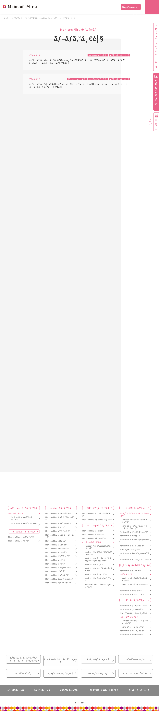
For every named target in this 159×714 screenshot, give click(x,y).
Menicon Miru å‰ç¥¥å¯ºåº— (58, 568)
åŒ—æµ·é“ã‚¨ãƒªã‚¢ (23, 508)
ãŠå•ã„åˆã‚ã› (142, 693)
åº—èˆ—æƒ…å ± (76, 79)
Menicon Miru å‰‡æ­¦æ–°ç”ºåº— (98, 579)
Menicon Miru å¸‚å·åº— (56, 528)
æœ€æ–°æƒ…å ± (98, 55)
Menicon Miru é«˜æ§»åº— (130, 536)
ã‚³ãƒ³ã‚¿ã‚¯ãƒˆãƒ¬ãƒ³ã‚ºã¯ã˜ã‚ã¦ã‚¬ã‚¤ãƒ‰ (23, 660)
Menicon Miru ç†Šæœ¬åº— (131, 610)
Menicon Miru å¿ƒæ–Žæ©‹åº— (132, 546)
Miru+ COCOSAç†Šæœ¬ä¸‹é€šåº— (134, 614)
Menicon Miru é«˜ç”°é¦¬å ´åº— (58, 556)
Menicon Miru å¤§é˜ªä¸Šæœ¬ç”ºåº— (134, 555)
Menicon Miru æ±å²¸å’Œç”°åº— (134, 560)
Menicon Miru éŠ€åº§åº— (56, 541)
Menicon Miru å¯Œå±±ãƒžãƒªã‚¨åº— (96, 515)
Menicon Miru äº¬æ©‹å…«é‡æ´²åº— (59, 536)
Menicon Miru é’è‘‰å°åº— (57, 575)
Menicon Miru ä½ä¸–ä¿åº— (132, 631)
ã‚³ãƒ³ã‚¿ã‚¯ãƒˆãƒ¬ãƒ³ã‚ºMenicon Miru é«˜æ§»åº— (35, 18)
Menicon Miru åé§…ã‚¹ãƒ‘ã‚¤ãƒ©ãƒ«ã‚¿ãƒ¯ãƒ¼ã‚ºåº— (98, 560)
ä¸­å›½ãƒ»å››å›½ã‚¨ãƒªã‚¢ (135, 565)
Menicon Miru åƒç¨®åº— (96, 575)
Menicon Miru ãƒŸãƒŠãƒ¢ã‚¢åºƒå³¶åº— (135, 579)
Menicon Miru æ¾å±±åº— (131, 595)
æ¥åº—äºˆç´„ (23, 676)
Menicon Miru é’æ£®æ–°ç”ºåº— (22, 537)
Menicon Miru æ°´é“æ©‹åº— (58, 531)
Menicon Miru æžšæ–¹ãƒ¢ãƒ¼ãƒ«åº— (134, 541)
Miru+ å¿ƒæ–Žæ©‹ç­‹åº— (129, 550)
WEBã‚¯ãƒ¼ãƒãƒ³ (98, 676)
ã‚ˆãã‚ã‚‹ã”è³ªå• (136, 676)
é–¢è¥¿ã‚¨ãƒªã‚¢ (135, 508)
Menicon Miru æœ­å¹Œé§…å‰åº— (22, 519)
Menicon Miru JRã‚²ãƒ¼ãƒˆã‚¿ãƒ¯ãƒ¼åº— (98, 553)
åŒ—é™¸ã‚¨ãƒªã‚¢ (98, 508)
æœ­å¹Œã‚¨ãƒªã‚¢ (15, 514)
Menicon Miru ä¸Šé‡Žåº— (56, 545)
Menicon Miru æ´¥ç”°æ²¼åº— (58, 524)
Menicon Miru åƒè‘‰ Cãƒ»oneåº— (59, 519)
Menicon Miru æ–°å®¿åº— (56, 564)
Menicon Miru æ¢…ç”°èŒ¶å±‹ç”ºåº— (134, 521)
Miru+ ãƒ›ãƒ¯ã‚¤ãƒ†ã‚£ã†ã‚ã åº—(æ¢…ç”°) (134, 527)
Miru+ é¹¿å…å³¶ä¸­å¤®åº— (134, 627)
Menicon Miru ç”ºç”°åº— (56, 572)
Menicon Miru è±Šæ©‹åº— (94, 539)
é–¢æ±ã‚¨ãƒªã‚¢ (60, 508)
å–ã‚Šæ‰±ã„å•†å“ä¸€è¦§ (61, 662)
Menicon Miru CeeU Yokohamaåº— (60, 579)
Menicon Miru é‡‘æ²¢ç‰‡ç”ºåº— (97, 520)
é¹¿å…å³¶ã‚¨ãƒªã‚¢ (128, 617)
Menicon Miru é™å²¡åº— (93, 535)
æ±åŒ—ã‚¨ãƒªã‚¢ (23, 532)
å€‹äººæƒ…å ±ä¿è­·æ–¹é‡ (106, 693)
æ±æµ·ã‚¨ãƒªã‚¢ (98, 525)
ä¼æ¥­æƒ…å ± (14, 693)
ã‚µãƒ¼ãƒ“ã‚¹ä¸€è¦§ (98, 660)
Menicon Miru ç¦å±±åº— (131, 571)
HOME (5, 18)
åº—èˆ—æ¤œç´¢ (129, 7)
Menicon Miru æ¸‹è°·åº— (56, 560)
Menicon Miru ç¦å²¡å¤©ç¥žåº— (133, 606)
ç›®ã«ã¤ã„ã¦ (119, 55)
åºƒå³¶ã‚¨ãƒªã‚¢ (126, 575)
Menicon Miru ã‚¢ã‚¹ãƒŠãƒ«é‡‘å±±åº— (98, 570)
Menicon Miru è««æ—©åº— (131, 635)
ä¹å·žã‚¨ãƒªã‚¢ (135, 600)
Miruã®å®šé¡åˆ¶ (156, 48)
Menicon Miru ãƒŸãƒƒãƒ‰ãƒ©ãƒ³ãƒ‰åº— (98, 547)
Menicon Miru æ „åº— (94, 565)
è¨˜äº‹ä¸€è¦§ (69, 18)
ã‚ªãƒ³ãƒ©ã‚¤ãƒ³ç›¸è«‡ (61, 676)
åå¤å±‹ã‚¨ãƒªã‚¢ (91, 542)
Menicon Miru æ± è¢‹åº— (56, 553)
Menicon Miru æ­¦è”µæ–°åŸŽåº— (59, 583)
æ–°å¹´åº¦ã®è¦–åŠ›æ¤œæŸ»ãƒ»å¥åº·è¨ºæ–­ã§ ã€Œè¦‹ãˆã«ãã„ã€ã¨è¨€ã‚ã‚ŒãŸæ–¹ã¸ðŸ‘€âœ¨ (78, 86)
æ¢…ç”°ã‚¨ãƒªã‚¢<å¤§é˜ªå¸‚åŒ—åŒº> (134, 515)
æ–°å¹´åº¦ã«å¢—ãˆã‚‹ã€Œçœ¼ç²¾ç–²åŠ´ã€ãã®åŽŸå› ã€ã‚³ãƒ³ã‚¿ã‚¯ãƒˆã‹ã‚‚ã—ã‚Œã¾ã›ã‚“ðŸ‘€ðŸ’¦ (77, 62)
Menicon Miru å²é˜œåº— (93, 531)
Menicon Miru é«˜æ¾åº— (130, 591)
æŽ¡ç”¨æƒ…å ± (40, 693)
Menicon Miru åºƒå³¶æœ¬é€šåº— (135, 586)
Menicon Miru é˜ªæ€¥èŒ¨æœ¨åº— (134, 532)
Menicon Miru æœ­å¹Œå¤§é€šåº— (24, 525)
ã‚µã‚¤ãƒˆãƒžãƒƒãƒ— (70, 693)
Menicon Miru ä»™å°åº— (19, 541)
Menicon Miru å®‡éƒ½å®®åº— (58, 514)
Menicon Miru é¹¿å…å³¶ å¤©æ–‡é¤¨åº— (135, 622)
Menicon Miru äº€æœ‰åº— (57, 549)
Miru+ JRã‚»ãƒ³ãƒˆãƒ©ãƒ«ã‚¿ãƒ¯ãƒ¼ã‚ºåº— (98, 586)
